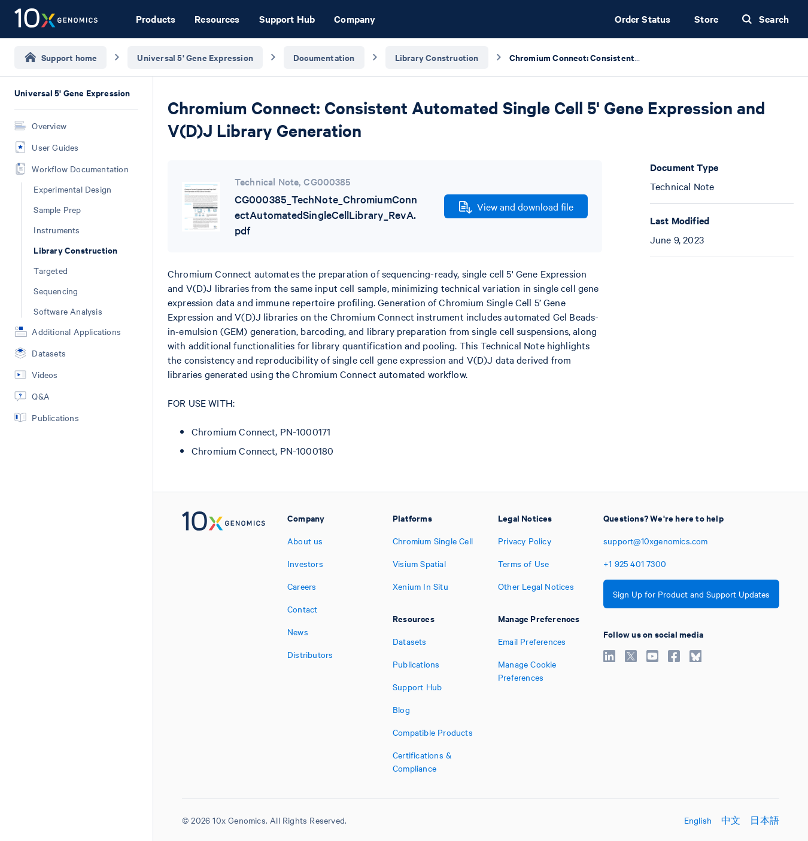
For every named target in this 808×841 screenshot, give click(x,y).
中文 (730, 820)
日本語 (764, 820)
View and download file (516, 207)
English (698, 820)
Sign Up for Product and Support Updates (691, 594)
